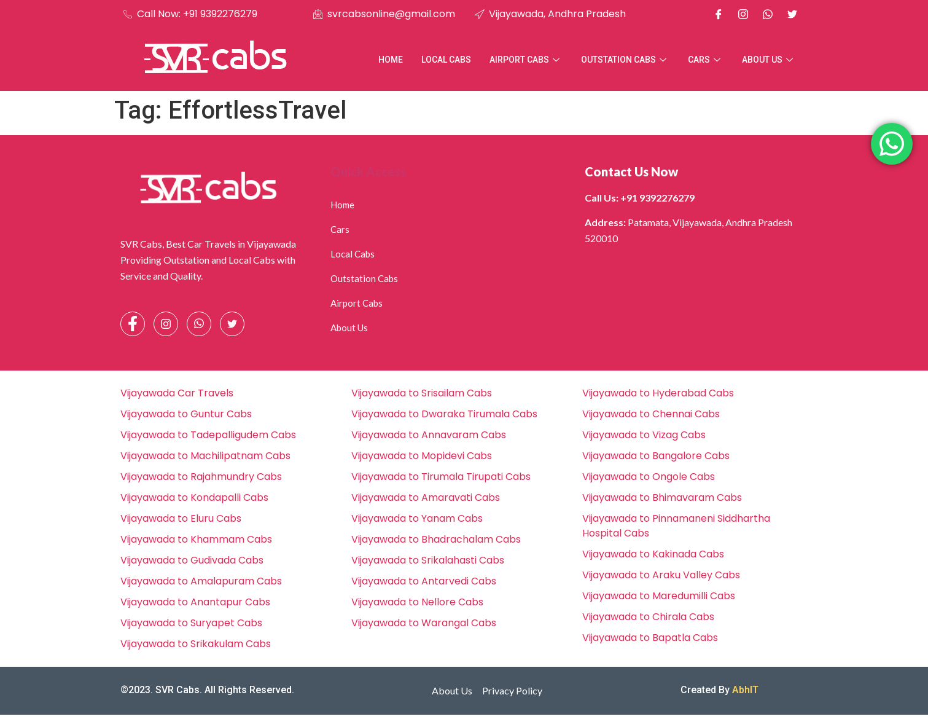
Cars (705, 60)
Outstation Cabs (625, 60)
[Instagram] (743, 14)
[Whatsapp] (767, 14)
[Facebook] (718, 14)
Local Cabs (446, 60)
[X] (792, 14)
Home (390, 60)
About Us (769, 60)
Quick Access (368, 171)
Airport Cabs (526, 60)
